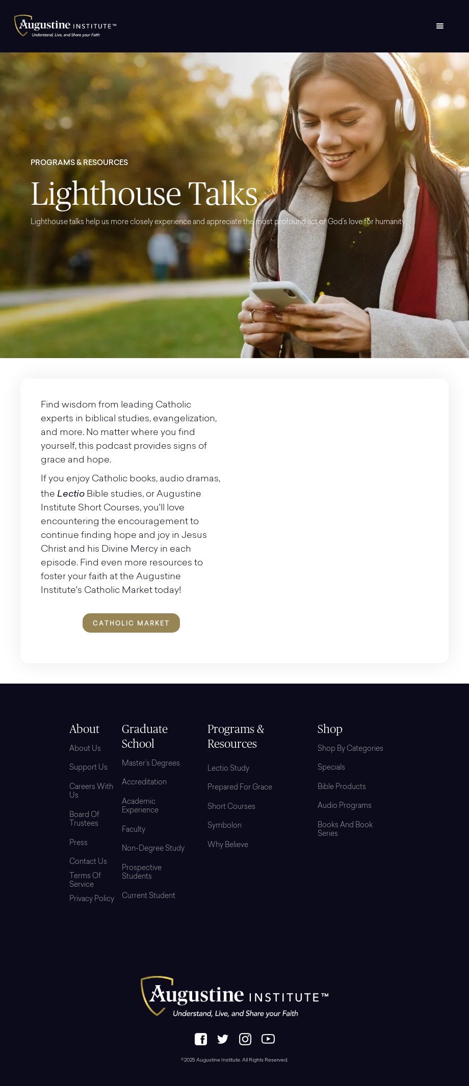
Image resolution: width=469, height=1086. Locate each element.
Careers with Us (91, 792)
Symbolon (224, 826)
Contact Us (88, 862)
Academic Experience (140, 807)
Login (82, 921)
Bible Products (342, 787)
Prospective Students (142, 873)
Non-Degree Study (153, 849)
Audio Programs (345, 806)
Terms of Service (85, 881)
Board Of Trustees (84, 820)
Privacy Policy (91, 899)
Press (78, 843)
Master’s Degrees (151, 764)
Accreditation (144, 782)
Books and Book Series (345, 830)
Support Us (88, 768)
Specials (331, 768)
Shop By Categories (350, 749)
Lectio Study (228, 769)
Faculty (133, 830)
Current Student (148, 896)
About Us (85, 749)
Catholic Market (131, 623)
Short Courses (231, 807)
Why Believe (227, 845)
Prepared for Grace (239, 788)
